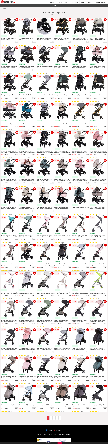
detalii (16, 41)
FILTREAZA (54, 5)
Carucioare (52, 2)
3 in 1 (67, 2)
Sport (82, 2)
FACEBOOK (49, 430)
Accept (59, 443)
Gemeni (90, 2)
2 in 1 (60, 2)
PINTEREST (57, 430)
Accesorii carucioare (101, 2)
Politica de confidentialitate (54, 434)
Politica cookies (66, 434)
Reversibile (75, 2)
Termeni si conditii (42, 434)
